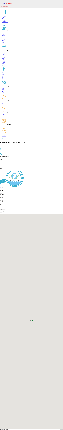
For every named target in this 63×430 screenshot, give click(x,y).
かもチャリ (3, 135)
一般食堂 (3, 37)
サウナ (3, 60)
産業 (2, 103)
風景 (2, 55)
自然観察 (3, 74)
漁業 (2, 73)
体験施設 (3, 58)
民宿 (2, 18)
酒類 (2, 90)
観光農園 (3, 59)
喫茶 (2, 36)
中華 (2, 34)
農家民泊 (3, 19)
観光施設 (3, 52)
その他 (3, 40)
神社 (2, 56)
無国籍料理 (3, 35)
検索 (1, 159)
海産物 (3, 88)
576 (1, 6)
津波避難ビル (3, 23)
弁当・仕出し (3, 39)
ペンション (3, 17)
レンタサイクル (4, 62)
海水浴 (3, 54)
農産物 (3, 89)
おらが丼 (3, 41)
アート (3, 92)
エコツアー (3, 75)
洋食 (2, 33)
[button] (32, 321)
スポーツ (3, 78)
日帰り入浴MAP (4, 21)
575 (1, 5)
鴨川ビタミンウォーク (5, 22)
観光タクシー (3, 126)
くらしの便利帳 (4, 114)
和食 (2, 32)
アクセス (3, 104)
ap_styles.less (3, 3)
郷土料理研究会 (4, 42)
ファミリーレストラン (5, 38)
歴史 (2, 102)
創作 (2, 77)
